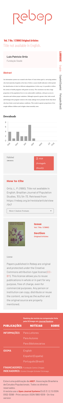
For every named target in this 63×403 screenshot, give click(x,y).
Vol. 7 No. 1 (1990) (12, 40)
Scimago (45, 371)
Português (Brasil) (60, 101)
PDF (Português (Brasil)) (41, 163)
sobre (55, 325)
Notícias (36, 325)
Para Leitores (31, 332)
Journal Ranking (46, 321)
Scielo (23, 371)
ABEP (32, 381)
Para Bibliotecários (34, 343)
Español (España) (60, 82)
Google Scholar (33, 371)
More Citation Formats (19, 211)
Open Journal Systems (29, 391)
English (60, 68)
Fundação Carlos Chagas (33, 367)
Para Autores (30, 338)
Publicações (12, 325)
